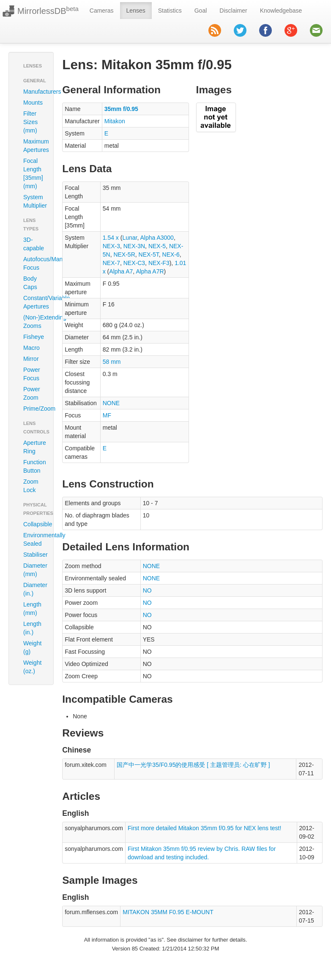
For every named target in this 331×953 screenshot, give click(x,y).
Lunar (129, 237)
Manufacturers (34, 91)
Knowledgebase (281, 10)
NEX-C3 (134, 263)
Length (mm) (32, 608)
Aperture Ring (34, 447)
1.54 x (111, 237)
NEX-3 (111, 246)
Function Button (34, 466)
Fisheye (33, 336)
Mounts (33, 102)
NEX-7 (111, 263)
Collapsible (34, 524)
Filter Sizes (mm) (30, 122)
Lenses (135, 10)
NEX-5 (157, 246)
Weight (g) (32, 647)
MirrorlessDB (48, 10)
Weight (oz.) (32, 666)
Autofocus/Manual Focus (34, 263)
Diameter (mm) (34, 569)
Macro (31, 347)
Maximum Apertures (34, 145)
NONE (111, 403)
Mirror (31, 358)
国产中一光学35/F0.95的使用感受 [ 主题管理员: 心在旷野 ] (193, 764)
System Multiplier (34, 201)
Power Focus (31, 374)
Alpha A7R (150, 271)
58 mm (112, 361)
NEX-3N (134, 246)
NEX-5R (124, 254)
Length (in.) (32, 628)
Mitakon (114, 121)
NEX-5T (149, 254)
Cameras (102, 10)
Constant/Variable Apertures (34, 302)
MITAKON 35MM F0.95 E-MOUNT (168, 912)
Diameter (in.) (34, 589)
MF (107, 415)
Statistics (170, 10)
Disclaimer (233, 10)
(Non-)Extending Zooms (34, 321)
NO (147, 590)
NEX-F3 (159, 263)
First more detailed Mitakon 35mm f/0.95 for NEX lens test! (204, 828)
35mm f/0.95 (121, 109)
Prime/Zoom (34, 408)
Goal (200, 10)
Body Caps (30, 282)
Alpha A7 (121, 271)
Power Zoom (31, 393)
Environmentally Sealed (34, 539)
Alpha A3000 (157, 237)
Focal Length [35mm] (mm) (33, 173)
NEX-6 (171, 254)
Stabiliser (34, 554)
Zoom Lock (30, 485)
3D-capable (33, 244)
